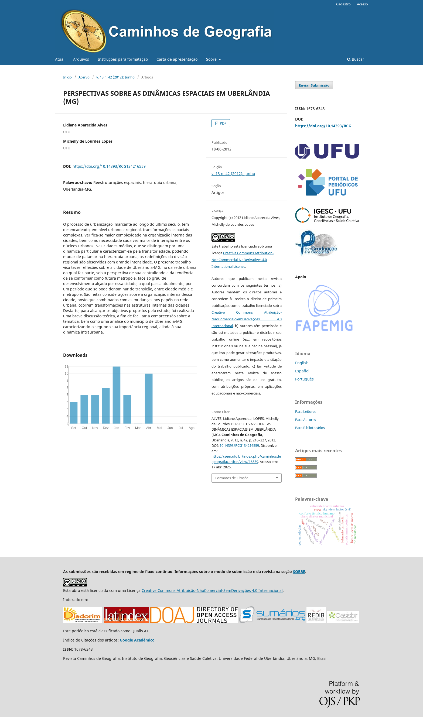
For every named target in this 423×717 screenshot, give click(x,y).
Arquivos (81, 59)
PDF (222, 123)
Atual (59, 59)
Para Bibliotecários (310, 427)
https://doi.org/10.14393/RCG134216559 (109, 166)
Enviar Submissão (314, 85)
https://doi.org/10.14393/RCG (323, 125)
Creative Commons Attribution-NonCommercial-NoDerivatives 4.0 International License (243, 260)
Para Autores (305, 419)
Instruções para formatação (123, 59)
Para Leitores (305, 411)
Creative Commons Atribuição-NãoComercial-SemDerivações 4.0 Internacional (247, 319)
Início (67, 77)
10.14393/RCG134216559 (239, 445)
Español (302, 370)
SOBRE (299, 571)
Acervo (84, 77)
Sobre (212, 59)
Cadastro (343, 4)
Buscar (355, 59)
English (302, 362)
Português (304, 379)
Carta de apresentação (176, 59)
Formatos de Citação (231, 477)
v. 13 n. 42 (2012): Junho (115, 77)
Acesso (362, 4)
